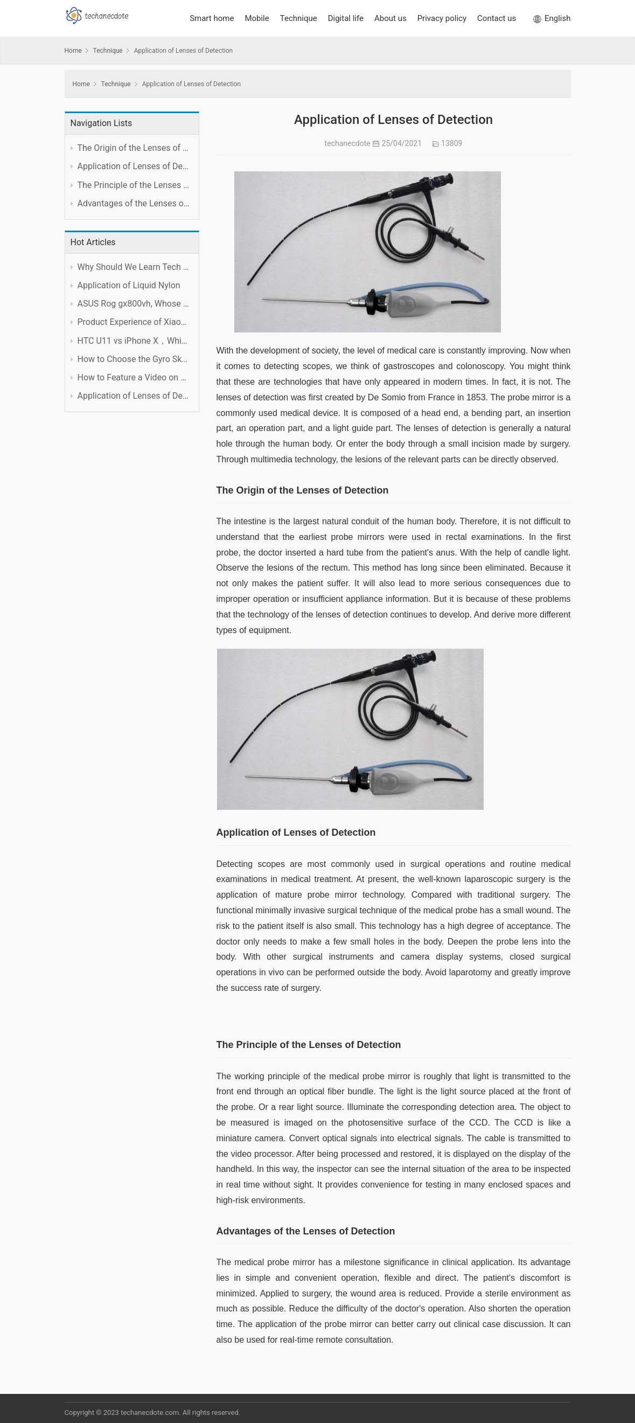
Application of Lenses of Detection (134, 396)
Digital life (346, 18)
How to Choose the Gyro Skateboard (134, 359)
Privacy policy (441, 18)
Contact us (496, 18)
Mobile (257, 18)
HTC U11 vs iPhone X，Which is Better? (134, 341)
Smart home (212, 18)
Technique (298, 18)
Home (73, 50)
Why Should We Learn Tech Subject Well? (134, 267)
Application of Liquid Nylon (129, 285)
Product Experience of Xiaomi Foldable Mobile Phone (134, 322)
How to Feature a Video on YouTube (134, 377)
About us (390, 18)
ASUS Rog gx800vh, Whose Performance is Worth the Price (134, 304)
